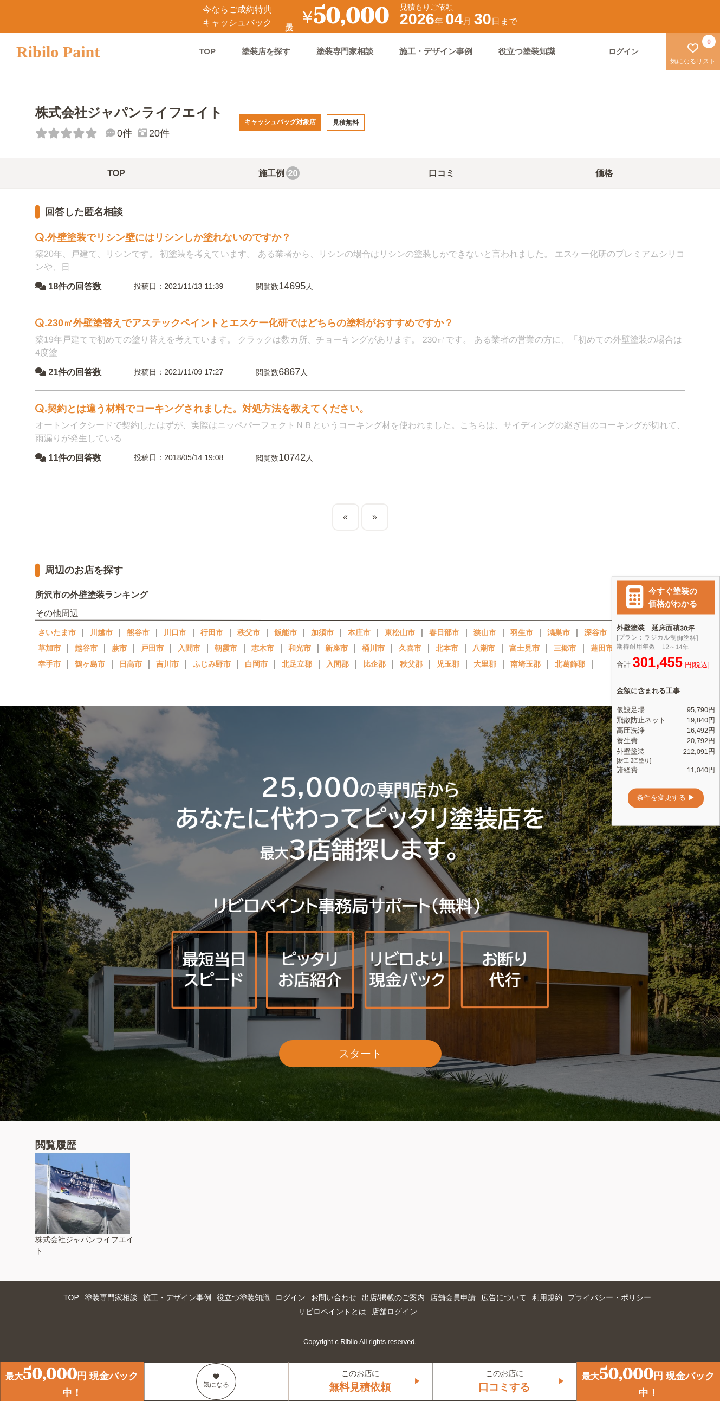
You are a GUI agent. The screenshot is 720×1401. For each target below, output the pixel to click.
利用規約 (547, 1297)
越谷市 (86, 648)
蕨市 (119, 648)
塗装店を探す (266, 51)
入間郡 (337, 664)
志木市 (262, 648)
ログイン (290, 1297)
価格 (604, 173)
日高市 (130, 664)
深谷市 (595, 632)
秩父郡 (411, 664)
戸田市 (152, 648)
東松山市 (400, 632)
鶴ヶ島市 (90, 664)
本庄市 (359, 632)
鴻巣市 (558, 632)
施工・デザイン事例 (435, 51)
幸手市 (49, 664)
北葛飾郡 (570, 664)
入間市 (189, 648)
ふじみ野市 (212, 664)
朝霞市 (226, 648)
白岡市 (256, 664)
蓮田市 (602, 648)
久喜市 (410, 648)
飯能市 (285, 632)
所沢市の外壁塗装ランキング (91, 594)
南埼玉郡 (525, 664)
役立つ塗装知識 (526, 51)
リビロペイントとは (332, 1311)
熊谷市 (138, 632)
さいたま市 (57, 632)
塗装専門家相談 (344, 51)
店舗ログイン (394, 1311)
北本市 (447, 648)
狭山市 (484, 632)
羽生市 (521, 632)
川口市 (175, 632)
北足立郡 (297, 664)
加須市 (322, 632)
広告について (504, 1297)
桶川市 (373, 648)
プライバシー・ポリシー (609, 1297)
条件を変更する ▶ (666, 798)
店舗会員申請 (453, 1297)
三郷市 (565, 648)
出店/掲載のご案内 (393, 1297)
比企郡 (374, 664)
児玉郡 (448, 664)
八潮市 (483, 648)
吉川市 (167, 664)
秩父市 (248, 632)
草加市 (49, 648)
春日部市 (444, 632)
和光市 (299, 648)
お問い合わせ (333, 1297)
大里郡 (484, 664)
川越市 (101, 632)
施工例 (279, 173)
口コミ (442, 173)
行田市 (211, 632)
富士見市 (524, 648)
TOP (207, 51)
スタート (360, 1054)
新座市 (336, 648)
